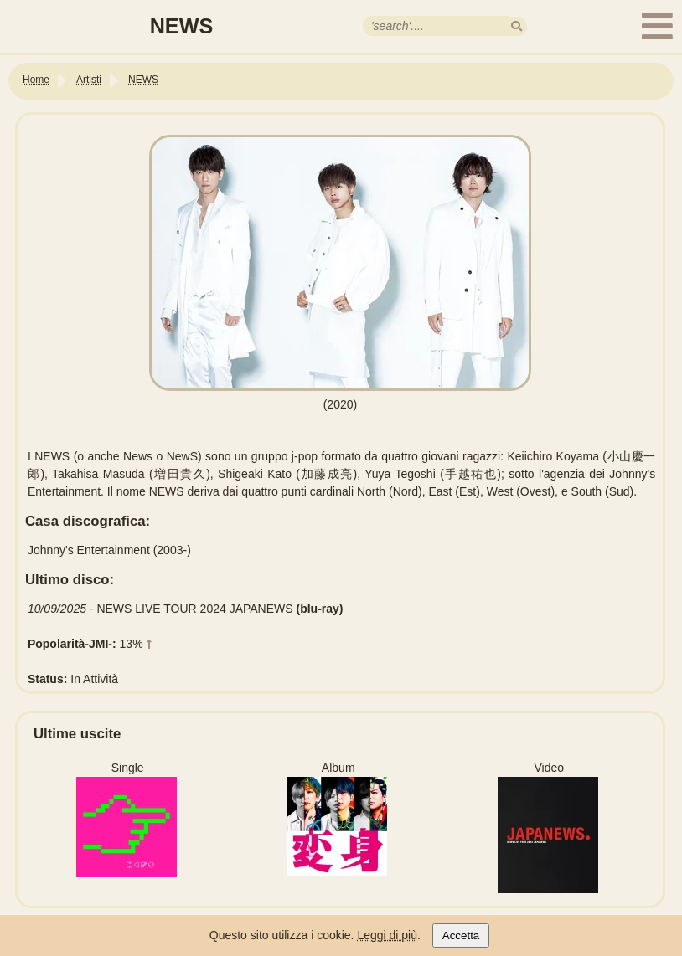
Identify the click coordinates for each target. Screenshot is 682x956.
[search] (516, 26)
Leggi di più (387, 935)
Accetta (460, 935)
